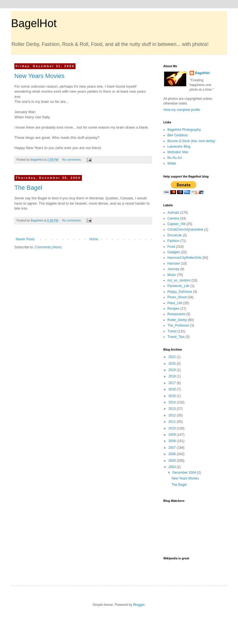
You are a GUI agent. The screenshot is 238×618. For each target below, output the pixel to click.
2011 (173, 422)
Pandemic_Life (178, 286)
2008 (173, 441)
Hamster (173, 263)
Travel (172, 331)
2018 (173, 376)
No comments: (72, 159)
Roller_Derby (177, 320)
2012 (173, 415)
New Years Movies (39, 75)
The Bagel (28, 187)
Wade (171, 163)
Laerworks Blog (178, 146)
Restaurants (176, 314)
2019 (173, 370)
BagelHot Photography (184, 130)
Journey (173, 269)
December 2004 (184, 472)
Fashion (173, 241)
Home (93, 239)
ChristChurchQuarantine (185, 229)
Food (171, 247)
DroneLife (174, 235)
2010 (173, 428)
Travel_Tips (176, 337)
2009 (173, 435)
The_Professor (178, 325)
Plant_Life (174, 303)
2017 (173, 383)
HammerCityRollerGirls (184, 258)
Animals (173, 213)
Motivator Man (177, 152)
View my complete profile (181, 110)
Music (171, 275)
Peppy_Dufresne (179, 292)
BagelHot (34, 23)
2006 (173, 454)
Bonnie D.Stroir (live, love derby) (191, 141)
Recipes (173, 309)
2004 (173, 467)
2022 (173, 357)
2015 (173, 396)
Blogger (138, 605)
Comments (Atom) (48, 247)
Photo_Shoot (177, 297)
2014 (173, 402)
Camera (173, 218)
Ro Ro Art (174, 158)
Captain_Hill (176, 224)
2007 (173, 448)
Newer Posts (25, 239)
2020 (173, 364)
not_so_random (178, 280)
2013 (173, 409)
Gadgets (173, 252)
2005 (173, 461)
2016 (173, 389)
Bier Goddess (177, 135)
